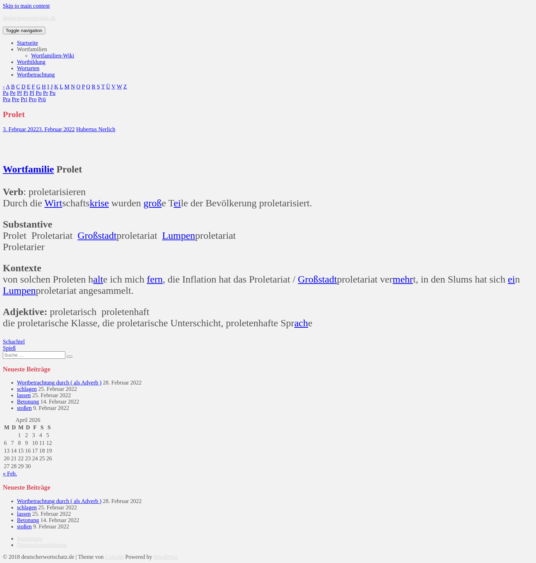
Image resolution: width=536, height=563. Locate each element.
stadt (107, 235)
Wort (14, 169)
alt (98, 279)
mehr (403, 279)
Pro (32, 99)
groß (152, 203)
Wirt (53, 203)
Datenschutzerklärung (41, 545)
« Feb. (10, 474)
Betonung (28, 402)
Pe (13, 93)
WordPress (165, 557)
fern (155, 279)
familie (39, 169)
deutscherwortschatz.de (29, 18)
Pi (25, 93)
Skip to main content (26, 6)
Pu (52, 93)
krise (99, 203)
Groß (88, 235)
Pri (24, 99)
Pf (19, 93)
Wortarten (28, 68)
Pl (32, 93)
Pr (45, 93)
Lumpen (178, 235)
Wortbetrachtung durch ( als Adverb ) (59, 383)
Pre (15, 99)
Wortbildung (31, 62)
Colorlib (114, 557)
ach (301, 322)
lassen (24, 395)
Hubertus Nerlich (96, 129)
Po (39, 93)
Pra (6, 99)
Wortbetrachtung (36, 75)
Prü (42, 99)
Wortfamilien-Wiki (52, 56)
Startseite (27, 43)
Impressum (29, 538)
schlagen (27, 389)
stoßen (24, 408)
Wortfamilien (32, 49)
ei (177, 203)
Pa (5, 93)
